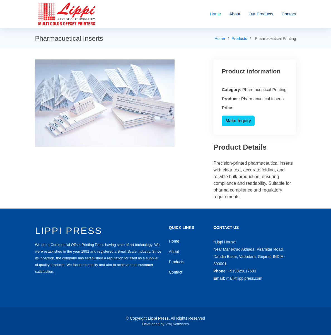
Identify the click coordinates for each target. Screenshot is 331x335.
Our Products (260, 13)
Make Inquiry (238, 120)
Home (215, 13)
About (234, 13)
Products (239, 38)
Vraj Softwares (177, 324)
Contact (289, 13)
